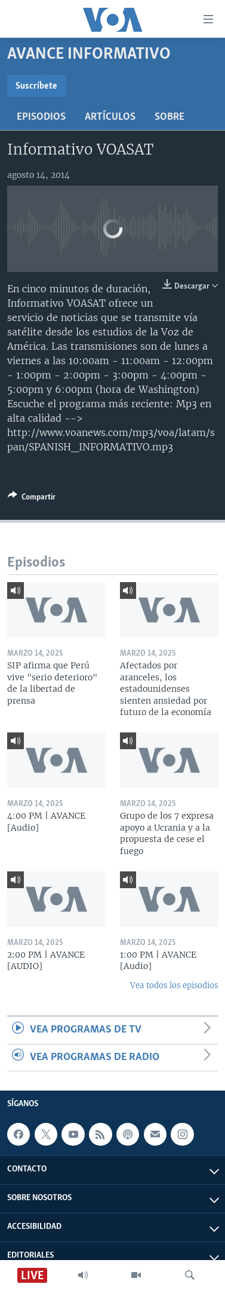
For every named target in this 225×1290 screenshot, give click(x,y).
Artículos (110, 117)
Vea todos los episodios (174, 985)
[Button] (32, 498)
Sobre (169, 117)
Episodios (41, 117)
